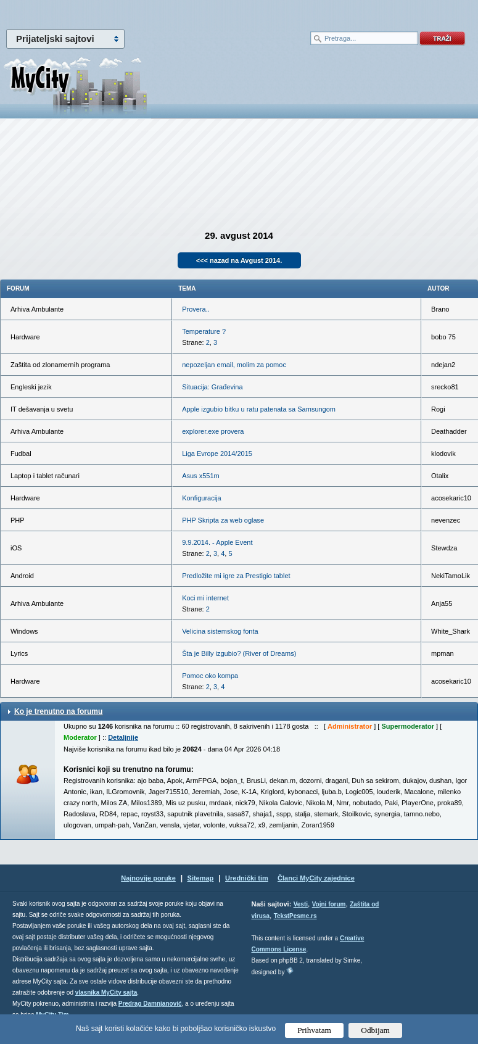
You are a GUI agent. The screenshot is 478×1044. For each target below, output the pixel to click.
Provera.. (196, 309)
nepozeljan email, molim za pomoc (234, 364)
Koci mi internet (205, 598)
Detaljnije (123, 737)
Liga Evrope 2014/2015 (217, 453)
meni (119, 12)
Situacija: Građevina (212, 387)
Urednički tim (246, 878)
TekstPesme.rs (295, 916)
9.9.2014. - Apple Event (217, 542)
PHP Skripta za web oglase (223, 520)
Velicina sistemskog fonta (220, 631)
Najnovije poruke (148, 878)
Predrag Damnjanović (150, 1003)
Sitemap (200, 878)
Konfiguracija (201, 498)
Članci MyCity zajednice (316, 878)
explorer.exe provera (213, 431)
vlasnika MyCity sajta (106, 992)
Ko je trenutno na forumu (58, 711)
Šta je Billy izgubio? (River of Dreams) (239, 653)
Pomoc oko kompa (210, 675)
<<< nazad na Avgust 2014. (239, 260)
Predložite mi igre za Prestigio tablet (236, 575)
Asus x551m (201, 475)
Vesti (301, 904)
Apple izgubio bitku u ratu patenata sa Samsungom (259, 409)
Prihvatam (314, 1030)
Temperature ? (204, 331)
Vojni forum (329, 904)
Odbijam (375, 1030)
